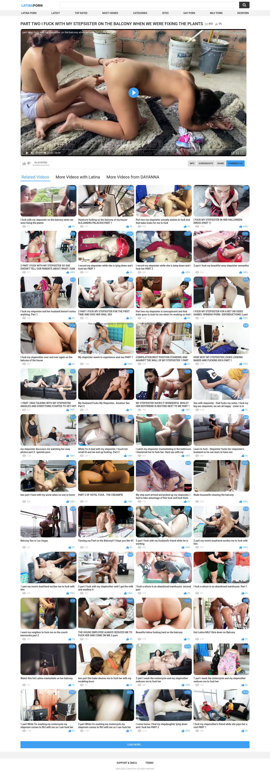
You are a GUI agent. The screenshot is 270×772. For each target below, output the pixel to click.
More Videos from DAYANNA (132, 177)
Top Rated (81, 13)
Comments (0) (235, 163)
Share (220, 163)
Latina (32, 5)
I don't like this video (28, 163)
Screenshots (206, 163)
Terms (149, 762)
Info (192, 163)
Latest (55, 13)
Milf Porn (216, 13)
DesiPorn (243, 13)
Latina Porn (29, 13)
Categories (140, 13)
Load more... (135, 744)
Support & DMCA (127, 762)
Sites (165, 13)
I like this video (24, 163)
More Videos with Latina (78, 177)
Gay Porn (189, 13)
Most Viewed (110, 13)
